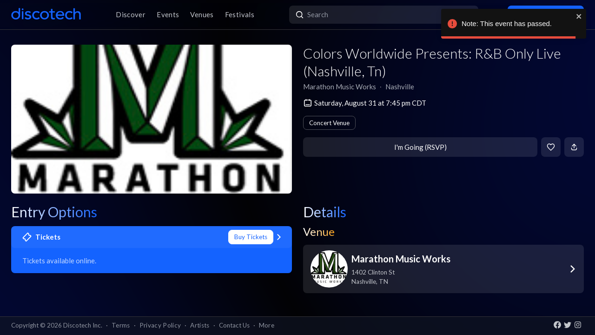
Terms (121, 325)
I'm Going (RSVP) (420, 147)
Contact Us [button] (234, 325)
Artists (199, 325)
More (266, 325)
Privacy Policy (160, 325)
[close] (579, 16)
